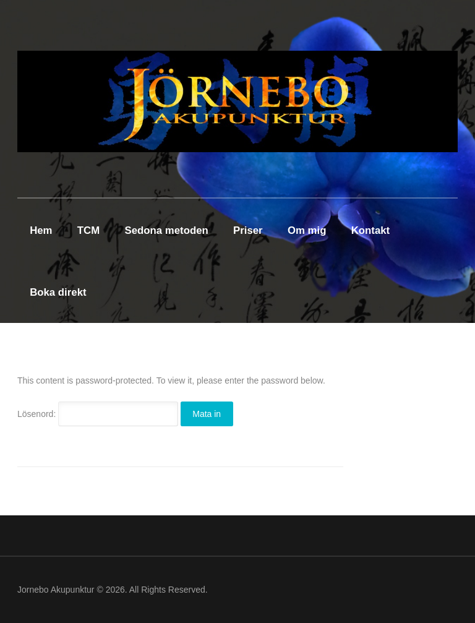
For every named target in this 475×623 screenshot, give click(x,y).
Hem (41, 230)
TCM (88, 230)
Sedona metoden (166, 230)
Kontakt (370, 230)
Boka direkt (58, 292)
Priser (248, 230)
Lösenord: (97, 414)
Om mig (307, 230)
